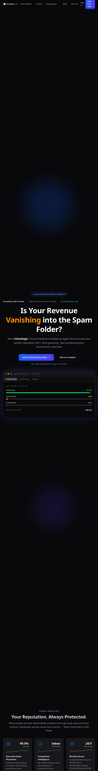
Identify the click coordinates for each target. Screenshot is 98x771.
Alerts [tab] (36, 379)
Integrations (52, 4)
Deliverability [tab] (11, 379)
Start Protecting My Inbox (36, 357)
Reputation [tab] (24, 379)
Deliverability (26, 4)
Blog (65, 4)
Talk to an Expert (67, 357)
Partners (74, 4)
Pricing (39, 4)
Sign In (82, 3)
